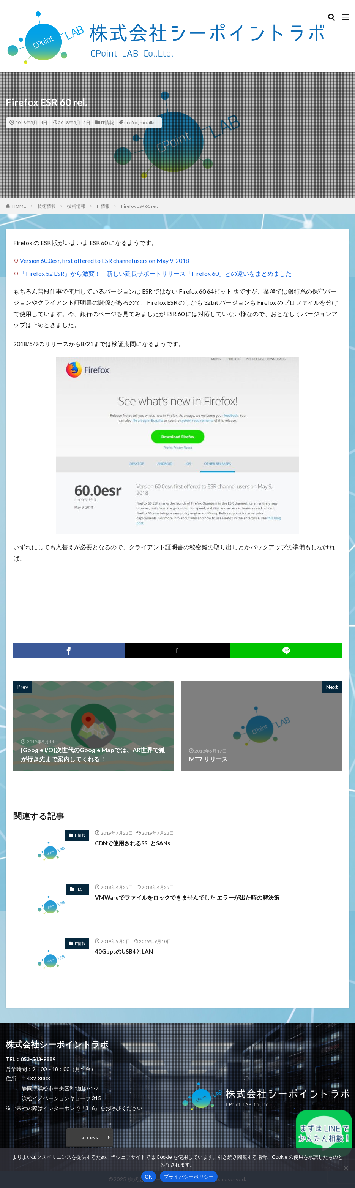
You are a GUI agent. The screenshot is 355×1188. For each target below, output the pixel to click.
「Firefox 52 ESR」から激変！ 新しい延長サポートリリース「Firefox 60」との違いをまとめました (156, 273)
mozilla (147, 122)
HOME (19, 206)
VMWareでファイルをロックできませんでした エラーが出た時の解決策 (193, 897)
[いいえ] (345, 1168)
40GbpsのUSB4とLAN (126, 951)
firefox (131, 122)
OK (148, 1177)
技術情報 (47, 206)
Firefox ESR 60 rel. (139, 206)
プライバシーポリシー (189, 1177)
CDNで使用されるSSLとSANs (135, 842)
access (89, 1137)
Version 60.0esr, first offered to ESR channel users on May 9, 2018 (104, 260)
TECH (80, 889)
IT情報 (107, 122)
